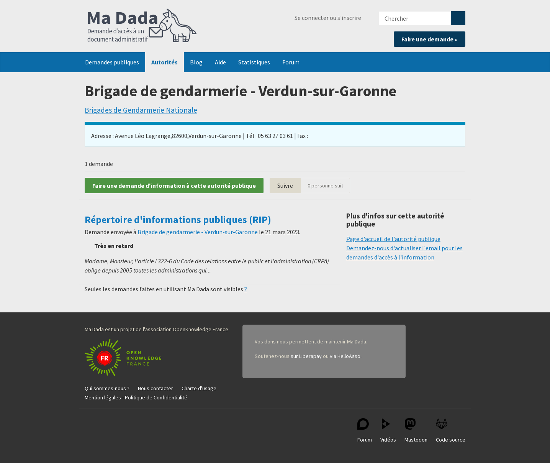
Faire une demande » (429, 39)
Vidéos (388, 430)
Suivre (285, 185)
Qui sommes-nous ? (107, 388)
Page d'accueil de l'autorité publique (393, 239)
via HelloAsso (345, 356)
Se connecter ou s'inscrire (328, 17)
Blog (196, 62)
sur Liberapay (306, 356)
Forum (291, 62)
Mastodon (415, 430)
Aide (220, 62)
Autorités (164, 62)
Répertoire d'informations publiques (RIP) (178, 219)
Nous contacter (155, 388)
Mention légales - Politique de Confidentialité (136, 397)
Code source (450, 430)
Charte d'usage (199, 388)
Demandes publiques (112, 62)
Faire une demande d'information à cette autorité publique (174, 185)
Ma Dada (142, 26)
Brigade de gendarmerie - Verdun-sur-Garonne (198, 232)
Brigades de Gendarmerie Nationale (141, 110)
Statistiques (254, 62)
